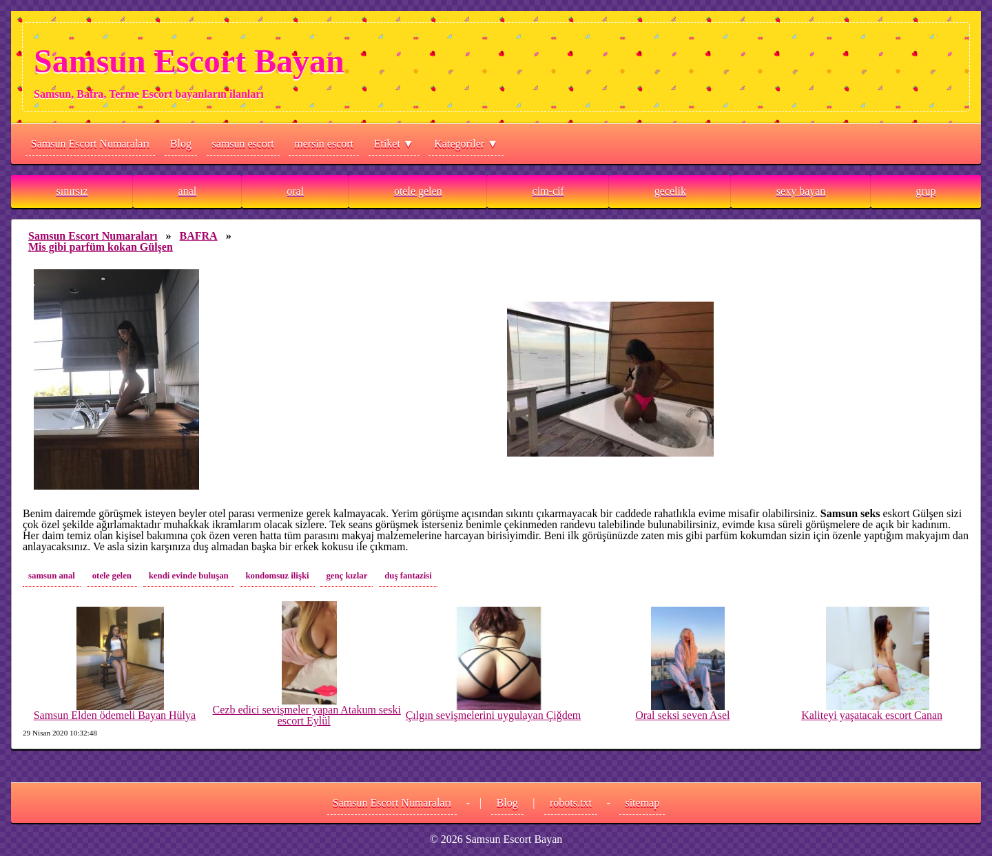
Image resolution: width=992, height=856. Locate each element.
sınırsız (71, 191)
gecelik (670, 191)
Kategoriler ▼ (466, 143)
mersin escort (323, 143)
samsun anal (51, 576)
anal (187, 191)
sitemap (642, 802)
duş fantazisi (408, 576)
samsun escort (243, 143)
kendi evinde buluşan (189, 576)
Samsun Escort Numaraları (90, 143)
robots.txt (571, 802)
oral (295, 191)
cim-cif (548, 191)
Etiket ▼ (394, 143)
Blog (181, 143)
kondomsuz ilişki (277, 576)
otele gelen (418, 191)
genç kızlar (346, 576)
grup (926, 191)
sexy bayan (801, 191)
